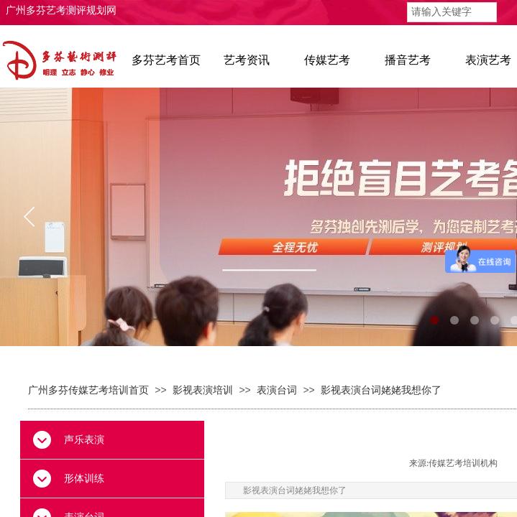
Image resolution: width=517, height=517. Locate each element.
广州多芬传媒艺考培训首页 (88, 390)
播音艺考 (408, 60)
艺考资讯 (247, 60)
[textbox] (452, 12)
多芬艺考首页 (166, 60)
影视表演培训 (203, 390)
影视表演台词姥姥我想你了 (381, 390)
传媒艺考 (327, 60)
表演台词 (277, 390)
